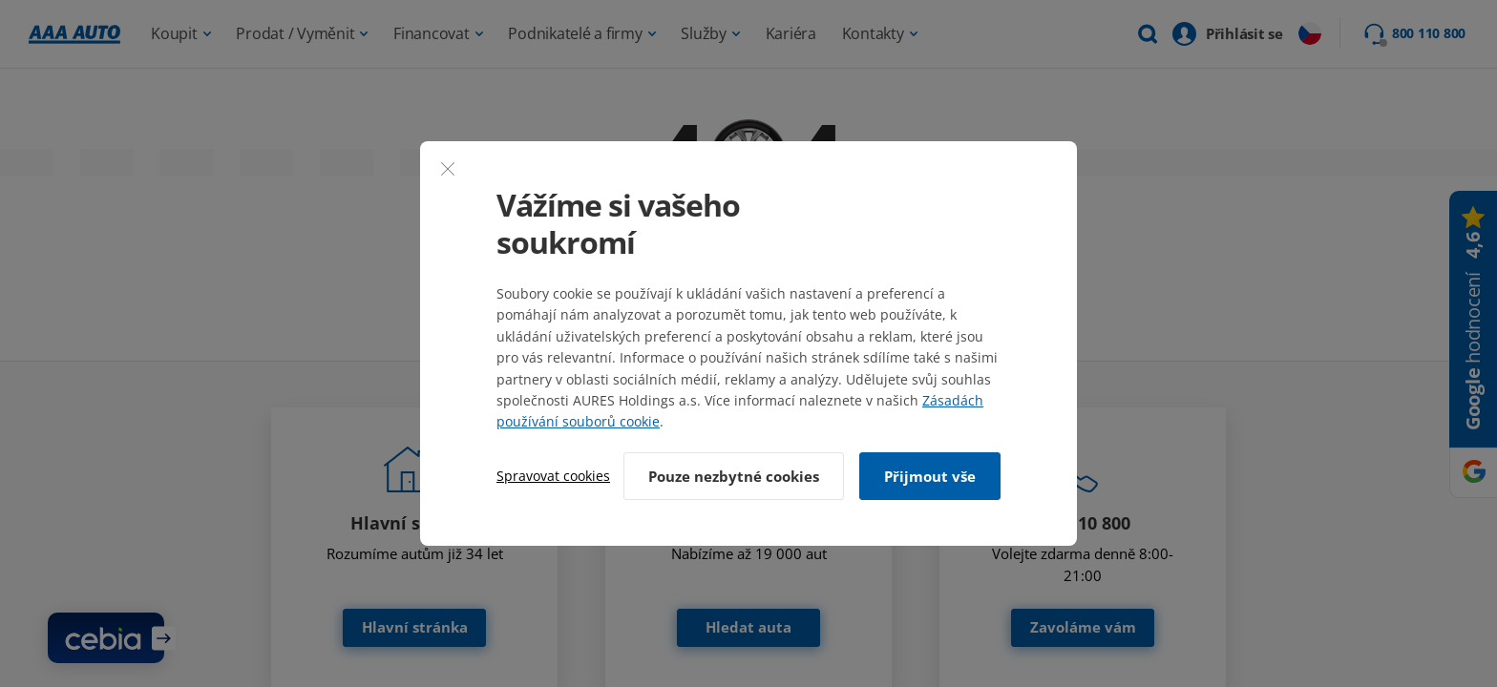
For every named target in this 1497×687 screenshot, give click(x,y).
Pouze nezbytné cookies (733, 476)
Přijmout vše (930, 476)
